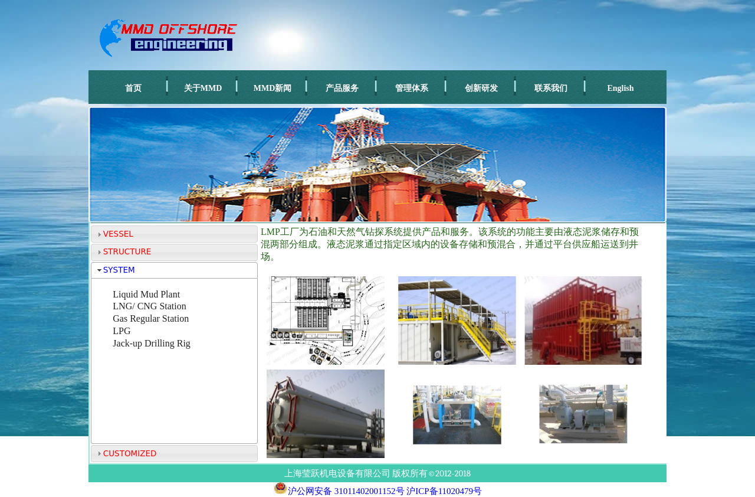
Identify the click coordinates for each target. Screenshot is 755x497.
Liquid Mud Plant (146, 294)
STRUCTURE (127, 251)
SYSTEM (119, 269)
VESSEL (118, 233)
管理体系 (411, 88)
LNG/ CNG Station (149, 306)
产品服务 (342, 88)
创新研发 (481, 88)
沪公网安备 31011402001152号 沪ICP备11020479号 (377, 491)
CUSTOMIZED (130, 453)
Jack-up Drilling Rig (152, 343)
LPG (121, 331)
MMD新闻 (273, 88)
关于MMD (203, 88)
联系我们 (550, 88)
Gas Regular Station (151, 318)
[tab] (174, 234)
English (620, 88)
